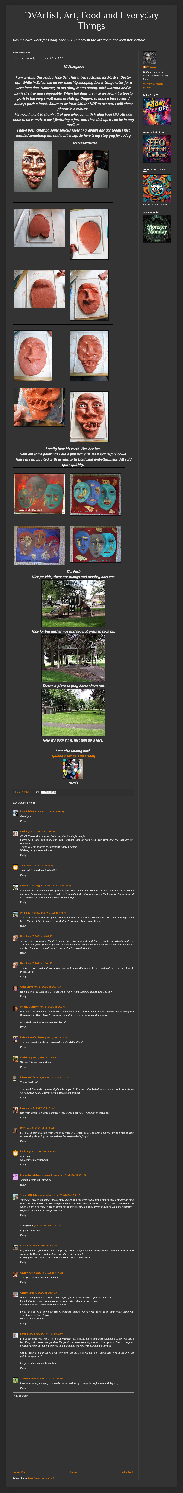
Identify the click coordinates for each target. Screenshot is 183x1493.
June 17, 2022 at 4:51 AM (58, 1037)
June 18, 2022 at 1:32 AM (45, 1245)
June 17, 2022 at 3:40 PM (47, 1225)
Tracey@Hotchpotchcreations (36, 1195)
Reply (23, 821)
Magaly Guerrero (29, 1006)
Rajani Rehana (28, 811)
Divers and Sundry (30, 1077)
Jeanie (23, 1108)
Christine (25, 1057)
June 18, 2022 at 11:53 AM (49, 1334)
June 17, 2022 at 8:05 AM (55, 1077)
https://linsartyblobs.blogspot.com (38, 1175)
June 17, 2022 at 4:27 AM (53, 1006)
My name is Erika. (30, 912)
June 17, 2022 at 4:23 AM (47, 986)
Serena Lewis (27, 1334)
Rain (23, 1128)
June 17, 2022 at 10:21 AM (40, 1128)
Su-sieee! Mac (28, 1378)
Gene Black (26, 986)
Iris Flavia (25, 1245)
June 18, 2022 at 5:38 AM (43, 1292)
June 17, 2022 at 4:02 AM (39, 936)
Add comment (21, 1395)
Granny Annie (27, 1272)
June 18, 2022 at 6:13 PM (50, 1378)
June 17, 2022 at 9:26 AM (41, 1108)
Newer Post (19, 1472)
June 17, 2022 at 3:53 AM (54, 912)
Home (73, 1472)
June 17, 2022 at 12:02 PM (72, 1175)
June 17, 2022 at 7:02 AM (44, 1057)
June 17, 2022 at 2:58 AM (39, 865)
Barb (22, 936)
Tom (22, 865)
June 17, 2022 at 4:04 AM (39, 963)
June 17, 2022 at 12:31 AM (50, 811)
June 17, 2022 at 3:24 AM (57, 885)
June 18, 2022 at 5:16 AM (49, 1272)
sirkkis (23, 831)
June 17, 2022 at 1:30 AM (41, 831)
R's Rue (24, 1151)
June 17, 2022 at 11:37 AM (42, 1151)
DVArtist (151, 67)
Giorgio (24, 1292)
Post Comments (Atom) (41, 1478)
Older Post (127, 1472)
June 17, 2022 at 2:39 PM (67, 1195)
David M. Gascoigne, (31, 885)
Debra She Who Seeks (32, 1037)
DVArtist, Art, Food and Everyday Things (92, 20)
